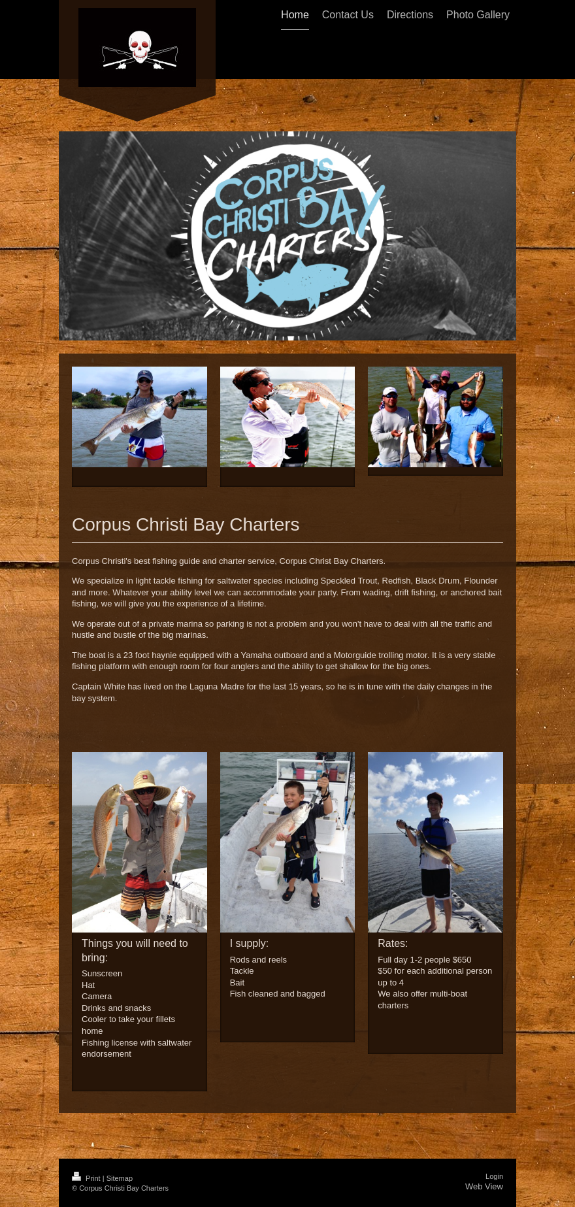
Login (494, 1176)
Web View (484, 1186)
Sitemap (120, 1178)
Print (87, 1178)
